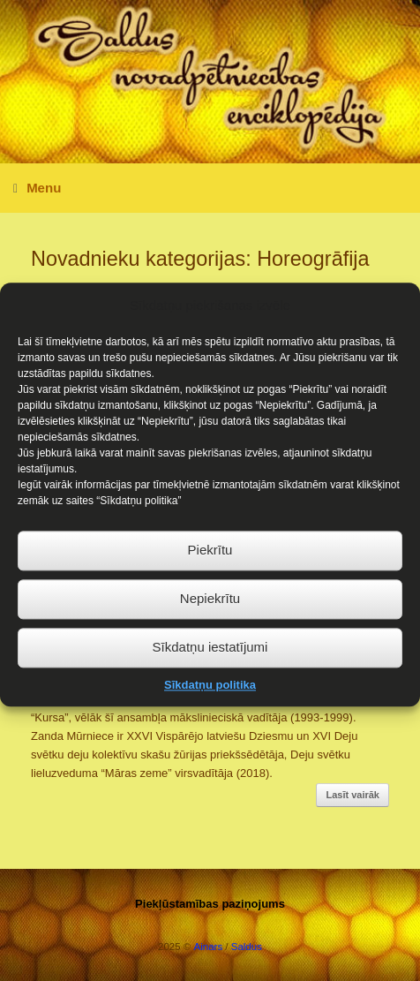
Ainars (208, 946)
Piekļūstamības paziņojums (210, 903)
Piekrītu (210, 560)
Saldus (246, 946)
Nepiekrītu (210, 608)
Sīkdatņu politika (210, 694)
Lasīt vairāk (352, 794)
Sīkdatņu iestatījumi (210, 657)
